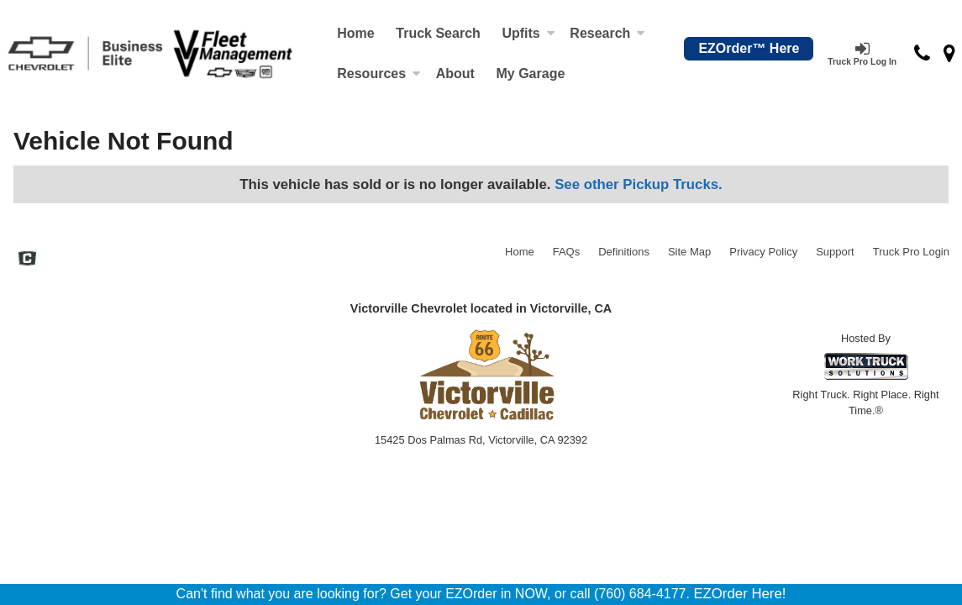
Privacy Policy (763, 251)
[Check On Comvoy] (27, 260)
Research (607, 33)
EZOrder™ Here (748, 48)
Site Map (689, 251)
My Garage (530, 73)
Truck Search (438, 33)
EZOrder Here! (739, 594)
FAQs (567, 251)
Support (835, 251)
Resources (379, 73)
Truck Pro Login (911, 251)
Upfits (528, 33)
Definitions (623, 251)
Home (355, 33)
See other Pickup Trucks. (639, 184)
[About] (455, 74)
